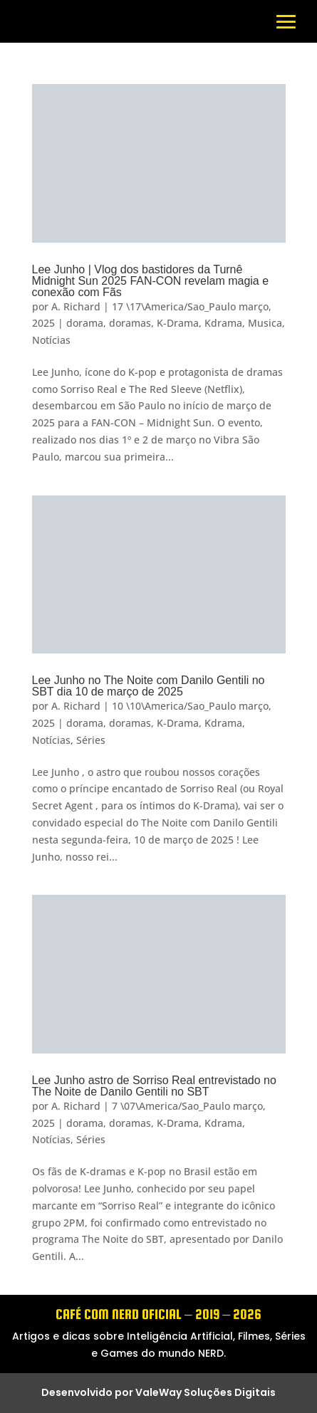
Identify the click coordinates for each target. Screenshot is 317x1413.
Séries (90, 740)
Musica (265, 323)
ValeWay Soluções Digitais (205, 1392)
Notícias (51, 340)
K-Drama (178, 323)
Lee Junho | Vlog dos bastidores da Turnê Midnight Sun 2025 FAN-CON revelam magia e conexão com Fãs (150, 280)
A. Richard (75, 306)
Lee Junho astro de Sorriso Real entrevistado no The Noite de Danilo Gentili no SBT (154, 1086)
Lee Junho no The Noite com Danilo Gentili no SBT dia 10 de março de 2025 (148, 686)
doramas (130, 323)
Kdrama (223, 323)
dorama (84, 323)
